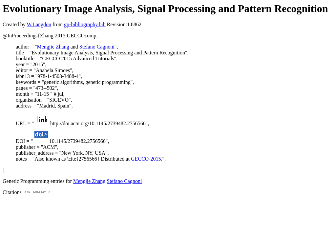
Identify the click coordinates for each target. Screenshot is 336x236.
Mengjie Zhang (53, 46)
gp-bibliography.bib (85, 24)
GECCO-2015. (146, 159)
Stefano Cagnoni (97, 46)
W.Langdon (39, 24)
